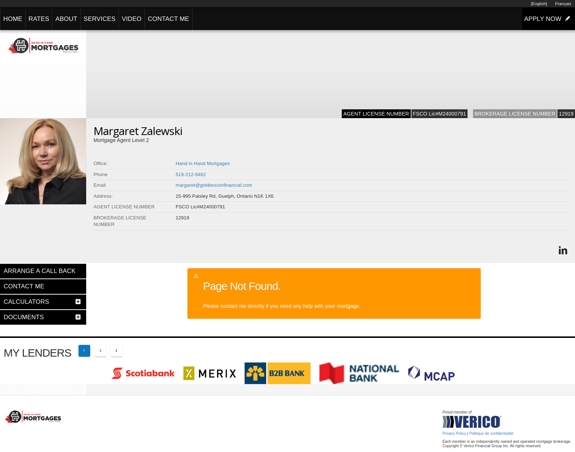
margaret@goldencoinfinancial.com (214, 185)
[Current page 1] (84, 351)
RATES (39, 18)
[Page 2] (100, 351)
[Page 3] (116, 351)
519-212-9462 (191, 174)
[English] (539, 3)
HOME (12, 18)
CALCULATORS (26, 301)
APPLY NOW (548, 18)
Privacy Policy (454, 433)
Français (563, 3)
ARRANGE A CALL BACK (40, 270)
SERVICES (100, 18)
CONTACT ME (168, 18)
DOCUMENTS (24, 317)
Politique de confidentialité (491, 433)
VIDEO (132, 18)
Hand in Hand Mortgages (203, 163)
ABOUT (66, 18)
